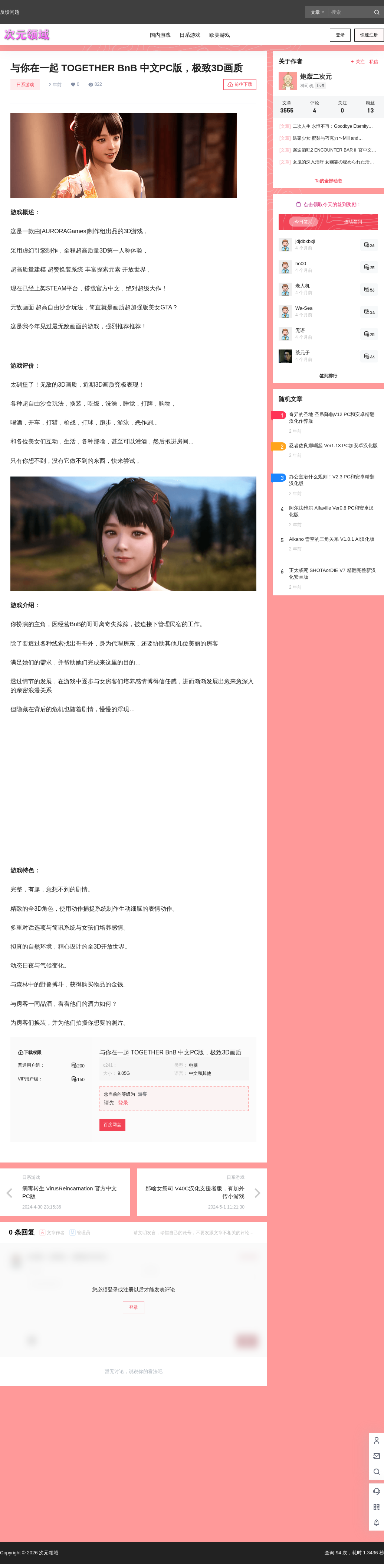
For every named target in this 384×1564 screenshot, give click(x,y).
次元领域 (47, 1552)
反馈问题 (9, 12)
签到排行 (328, 375)
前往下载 (239, 85)
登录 (340, 35)
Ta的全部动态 (328, 180)
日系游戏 (25, 84)
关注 (357, 61)
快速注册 (369, 35)
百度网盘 (112, 1124)
